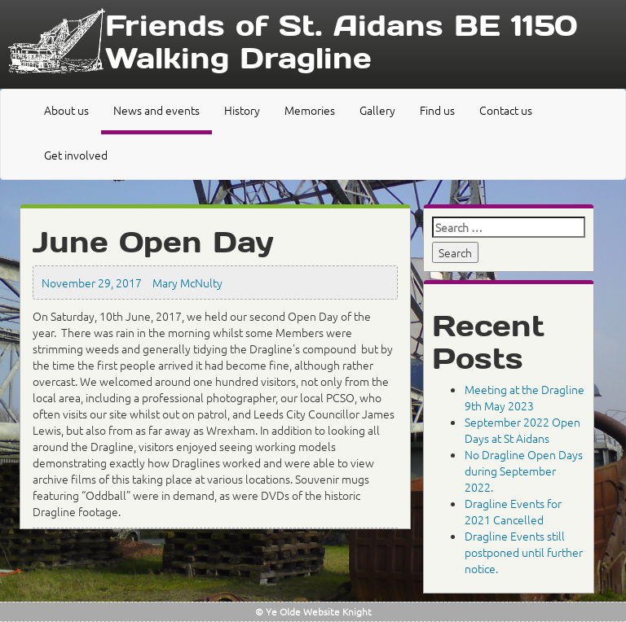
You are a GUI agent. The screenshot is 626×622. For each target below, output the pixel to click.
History (242, 110)
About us (66, 110)
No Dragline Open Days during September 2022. (524, 470)
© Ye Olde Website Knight (313, 611)
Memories (309, 110)
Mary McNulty (187, 282)
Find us (437, 110)
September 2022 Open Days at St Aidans (522, 430)
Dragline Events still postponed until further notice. (524, 552)
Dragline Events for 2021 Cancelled (513, 511)
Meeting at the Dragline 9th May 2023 (524, 397)
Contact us (505, 110)
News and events (156, 110)
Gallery (377, 110)
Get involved (76, 155)
